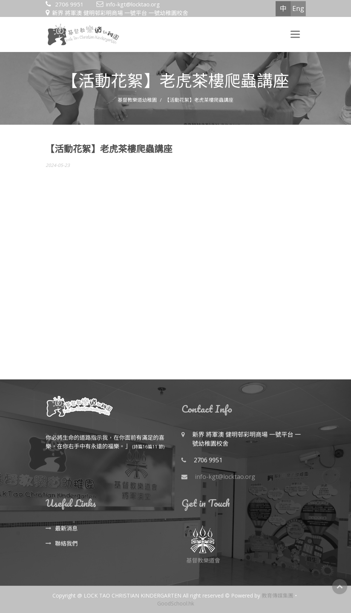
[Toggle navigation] (295, 34)
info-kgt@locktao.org (133, 4)
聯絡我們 (66, 543)
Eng (298, 8)
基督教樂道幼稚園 (137, 99)
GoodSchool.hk (175, 603)
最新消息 (66, 528)
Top (339, 586)
